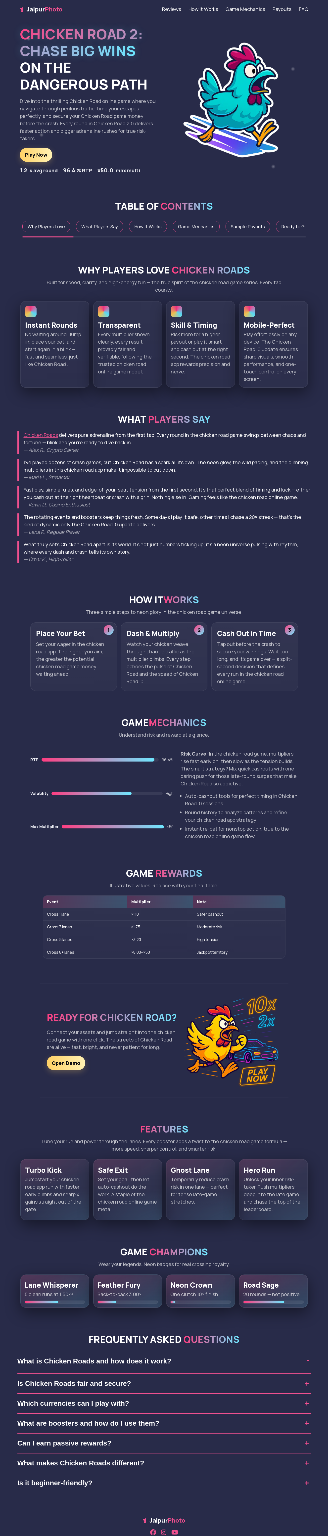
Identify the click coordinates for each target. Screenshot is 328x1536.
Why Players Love (46, 226)
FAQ (303, 9)
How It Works (203, 9)
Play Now (36, 154)
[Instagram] (163, 1532)
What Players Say (99, 226)
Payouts (282, 9)
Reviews (171, 9)
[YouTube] (174, 1532)
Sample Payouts (248, 226)
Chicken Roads (41, 435)
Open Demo (66, 1066)
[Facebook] (153, 1532)
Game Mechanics (245, 9)
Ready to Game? (298, 226)
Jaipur (41, 9)
